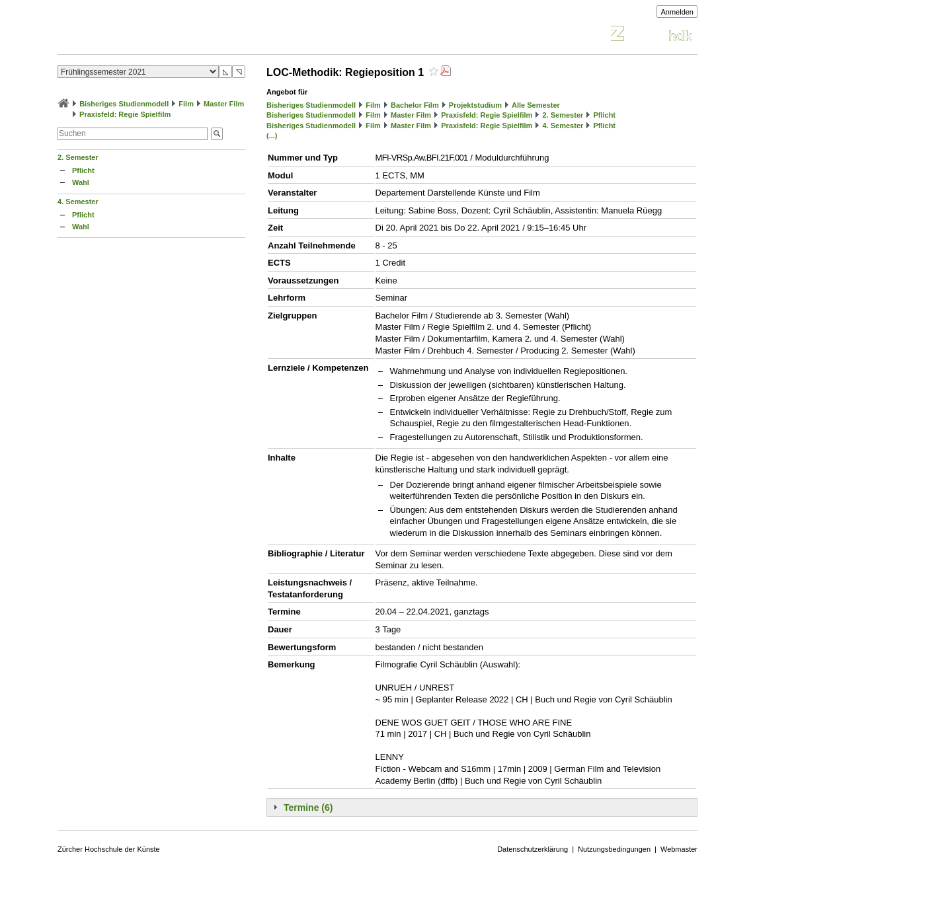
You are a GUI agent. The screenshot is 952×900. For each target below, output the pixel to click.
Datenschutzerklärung (532, 849)
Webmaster (678, 849)
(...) (272, 135)
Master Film (224, 104)
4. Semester (78, 202)
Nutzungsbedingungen (614, 849)
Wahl (80, 182)
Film (186, 104)
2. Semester (78, 157)
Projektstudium (475, 105)
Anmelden (677, 12)
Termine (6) (308, 807)
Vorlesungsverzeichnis (155, 35)
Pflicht (83, 170)
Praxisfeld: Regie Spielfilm (125, 114)
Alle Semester (536, 105)
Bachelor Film (415, 105)
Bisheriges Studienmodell (124, 104)
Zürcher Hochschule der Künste (109, 849)
